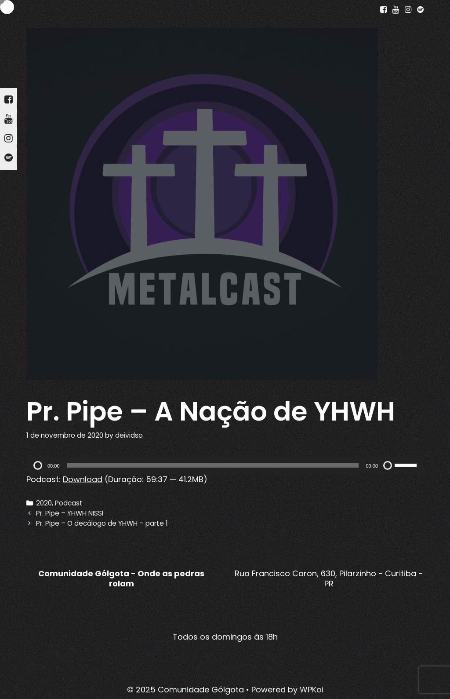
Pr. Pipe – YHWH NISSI (69, 513)
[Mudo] (387, 465)
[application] (225, 465)
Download (82, 479)
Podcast (69, 503)
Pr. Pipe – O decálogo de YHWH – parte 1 (102, 523)
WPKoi (311, 689)
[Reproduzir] (37, 465)
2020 (44, 503)
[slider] (213, 465)
